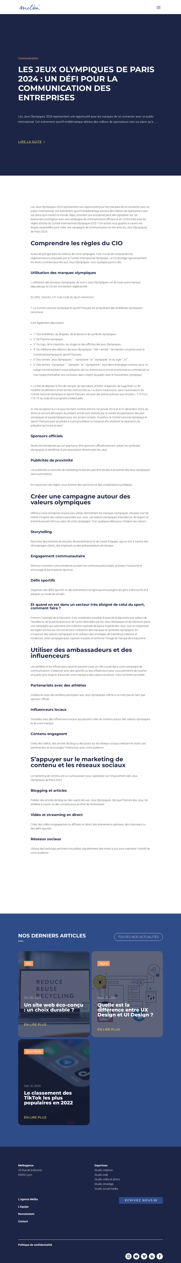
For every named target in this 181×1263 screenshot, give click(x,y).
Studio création (104, 1168)
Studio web (101, 1172)
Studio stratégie (104, 1182)
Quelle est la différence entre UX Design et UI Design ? (125, 1008)
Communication (28, 56)
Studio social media (106, 1186)
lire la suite (30, 140)
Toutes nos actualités (138, 935)
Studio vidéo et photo (107, 1177)
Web (28, 961)
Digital (103, 961)
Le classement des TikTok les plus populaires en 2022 (48, 1096)
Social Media (34, 1049)
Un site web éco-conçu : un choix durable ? (53, 1005)
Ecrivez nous (139, 1198)
